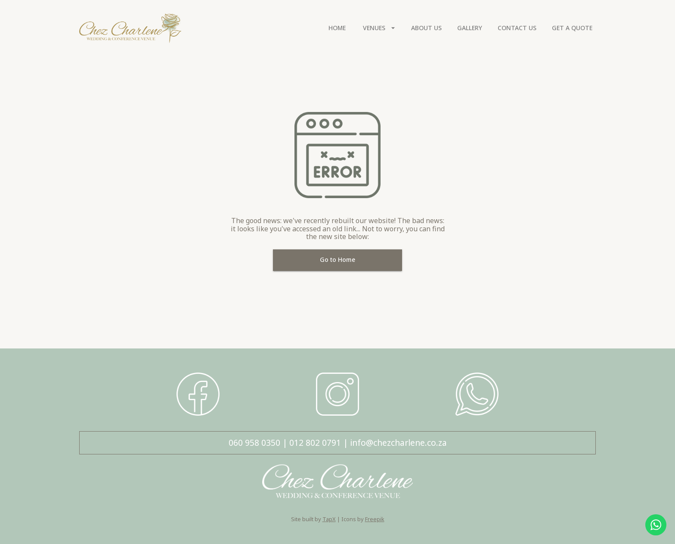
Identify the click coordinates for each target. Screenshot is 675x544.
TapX (329, 519)
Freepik (374, 519)
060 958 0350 (254, 442)
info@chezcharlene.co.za (398, 442)
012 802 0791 (315, 442)
